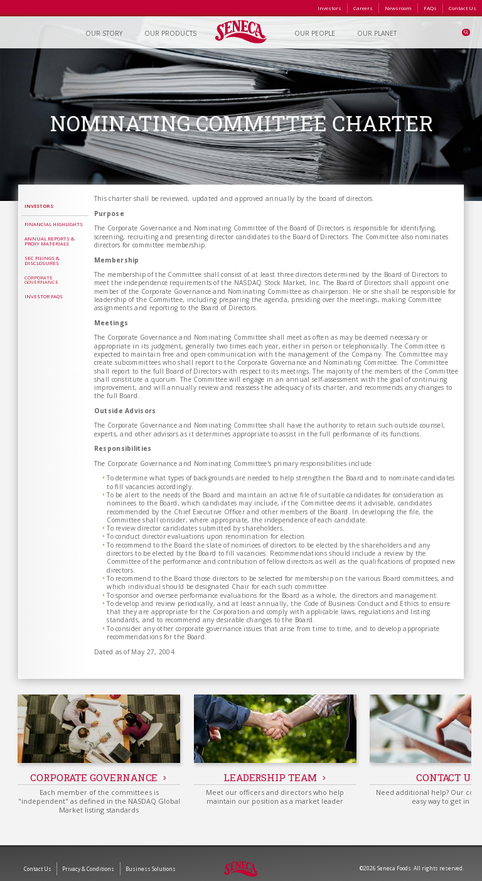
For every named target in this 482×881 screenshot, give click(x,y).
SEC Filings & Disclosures (42, 260)
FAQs (430, 7)
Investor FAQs (43, 296)
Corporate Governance (41, 280)
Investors (329, 7)
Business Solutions (151, 858)
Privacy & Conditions (88, 858)
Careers (363, 7)
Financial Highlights (53, 224)
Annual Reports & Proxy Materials (49, 241)
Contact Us (462, 7)
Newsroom (398, 7)
